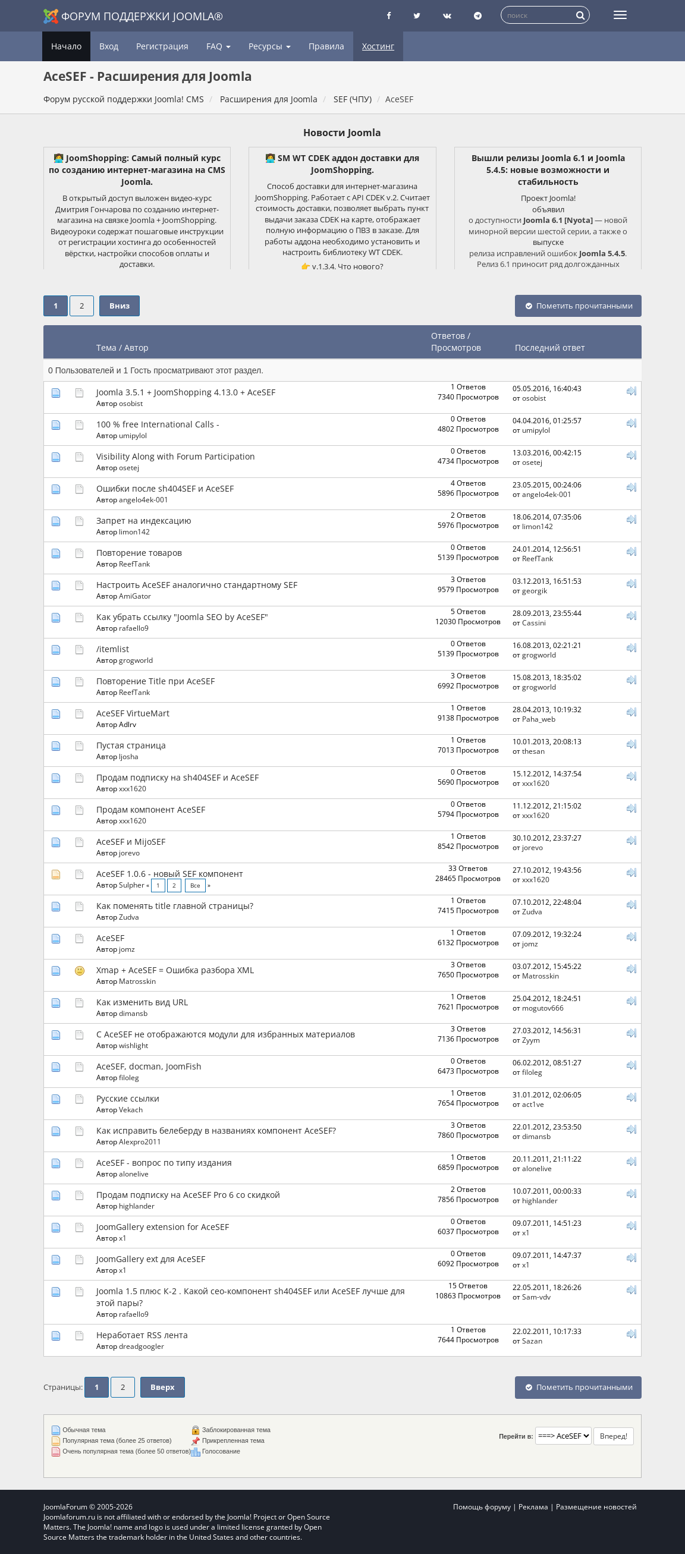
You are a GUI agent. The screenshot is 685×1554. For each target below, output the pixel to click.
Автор (136, 347)
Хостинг (378, 46)
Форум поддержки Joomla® (133, 16)
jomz (127, 949)
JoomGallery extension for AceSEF (162, 1226)
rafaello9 (134, 628)
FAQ (218, 46)
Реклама (533, 1507)
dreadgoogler (141, 1346)
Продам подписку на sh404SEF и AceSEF (177, 777)
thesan (533, 751)
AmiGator (135, 595)
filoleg (129, 1077)
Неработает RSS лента (142, 1335)
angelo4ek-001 (143, 499)
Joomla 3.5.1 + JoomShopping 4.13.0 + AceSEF (185, 392)
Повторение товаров (139, 552)
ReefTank (134, 563)
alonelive (134, 1173)
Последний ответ (551, 347)
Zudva (129, 916)
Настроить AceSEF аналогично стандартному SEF (196, 584)
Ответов (448, 335)
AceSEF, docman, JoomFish (149, 1066)
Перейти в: (516, 1436)
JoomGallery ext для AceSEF (150, 1258)
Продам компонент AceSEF (150, 809)
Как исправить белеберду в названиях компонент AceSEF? (216, 1130)
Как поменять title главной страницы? (174, 905)
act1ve (533, 1104)
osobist (131, 403)
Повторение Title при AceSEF (155, 681)
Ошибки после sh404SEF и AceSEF (165, 488)
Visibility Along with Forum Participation (175, 456)
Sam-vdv (536, 1296)
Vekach (131, 1109)
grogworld (136, 660)
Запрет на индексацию (143, 520)
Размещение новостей (596, 1507)
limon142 (134, 531)
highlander (137, 1205)
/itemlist (112, 649)
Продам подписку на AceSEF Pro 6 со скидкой (188, 1194)
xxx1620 (132, 788)
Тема (106, 347)
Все (195, 885)
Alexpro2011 (140, 1141)
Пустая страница (131, 745)
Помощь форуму (482, 1507)
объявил (548, 209)
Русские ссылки (127, 1098)
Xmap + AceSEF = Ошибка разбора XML (175, 970)
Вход (108, 46)
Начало (66, 46)
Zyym (531, 1040)
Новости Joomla (342, 132)
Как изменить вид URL (142, 1002)
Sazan (532, 1340)
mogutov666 (543, 1007)
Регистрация (162, 46)
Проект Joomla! (548, 198)
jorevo (129, 852)
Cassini (534, 622)
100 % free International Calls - (157, 424)
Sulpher (131, 884)
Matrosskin (137, 981)
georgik (534, 590)
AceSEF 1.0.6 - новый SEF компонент (169, 873)
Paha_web (538, 718)
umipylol (133, 435)
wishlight (133, 1045)
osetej (129, 467)
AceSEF (110, 937)
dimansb (133, 1013)
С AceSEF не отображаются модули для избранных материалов (225, 1034)
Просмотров (456, 347)
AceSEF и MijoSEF (130, 841)
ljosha (129, 756)
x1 (123, 1237)
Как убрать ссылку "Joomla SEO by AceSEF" (182, 616)
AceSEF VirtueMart (132, 713)
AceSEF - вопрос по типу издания (164, 1162)
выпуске (548, 242)
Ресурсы (270, 46)
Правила (326, 46)
